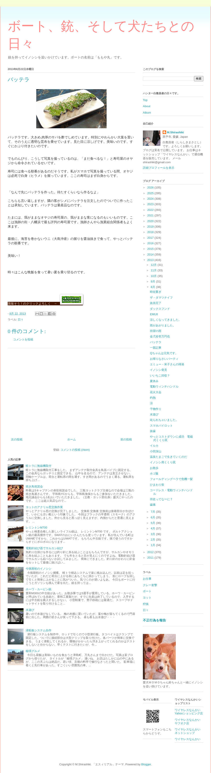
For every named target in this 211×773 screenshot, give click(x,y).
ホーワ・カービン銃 (38, 589)
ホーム (71, 439)
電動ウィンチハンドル (164, 386)
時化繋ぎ (155, 291)
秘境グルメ (33, 651)
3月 (153, 534)
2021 (151, 215)
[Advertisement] (71, 391)
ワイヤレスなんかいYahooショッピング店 (189, 711)
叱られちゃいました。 (164, 420)
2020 (151, 221)
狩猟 (146, 604)
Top (145, 100)
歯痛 (153, 504)
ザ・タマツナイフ (161, 297)
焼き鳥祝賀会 (34, 486)
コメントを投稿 (23, 339)
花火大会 (155, 392)
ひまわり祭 (157, 484)
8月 (153, 287)
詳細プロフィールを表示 (158, 167)
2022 (151, 210)
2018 (151, 232)
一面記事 (155, 347)
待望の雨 (155, 331)
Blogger (146, 764)
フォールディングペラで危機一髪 (171, 479)
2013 (151, 260)
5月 (153, 523)
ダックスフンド (160, 308)
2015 (151, 248)
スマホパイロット (161, 425)
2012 (151, 552)
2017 (151, 237)
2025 (151, 193)
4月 (153, 528)
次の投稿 (16, 439)
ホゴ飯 (154, 473)
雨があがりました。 (163, 325)
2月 (153, 539)
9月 (153, 281)
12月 (154, 264)
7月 (153, 511)
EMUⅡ (154, 314)
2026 (151, 187)
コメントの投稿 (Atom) (75, 449)
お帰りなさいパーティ (164, 358)
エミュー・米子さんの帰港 (167, 364)
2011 (151, 557)
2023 (151, 204)
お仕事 (147, 578)
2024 (151, 198)
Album (147, 112)
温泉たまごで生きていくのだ (168, 456)
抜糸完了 (155, 303)
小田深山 (155, 451)
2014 (151, 254)
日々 (21, 319)
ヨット (147, 597)
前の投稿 (126, 439)
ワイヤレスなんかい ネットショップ (189, 731)
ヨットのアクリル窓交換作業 (44, 507)
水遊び (30, 610)
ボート (147, 591)
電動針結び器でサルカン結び (44, 548)
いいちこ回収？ (160, 375)
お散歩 (154, 468)
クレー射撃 (150, 585)
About (146, 106)
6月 (153, 517)
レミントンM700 (36, 527)
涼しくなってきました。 (165, 319)
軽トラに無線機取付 (38, 465)
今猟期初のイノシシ (38, 568)
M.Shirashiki (175, 132)
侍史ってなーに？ (161, 499)
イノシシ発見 (158, 369)
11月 (154, 270)
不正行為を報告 (154, 620)
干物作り (155, 409)
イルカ (154, 445)
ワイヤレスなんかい (187, 739)
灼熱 (153, 397)
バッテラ (155, 342)
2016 (151, 243)
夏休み (154, 381)
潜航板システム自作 (38, 630)
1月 (153, 545)
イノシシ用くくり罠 (163, 462)
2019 (151, 226)
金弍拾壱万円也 (160, 336)
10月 (154, 276)
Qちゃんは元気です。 (164, 353)
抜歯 (153, 431)
